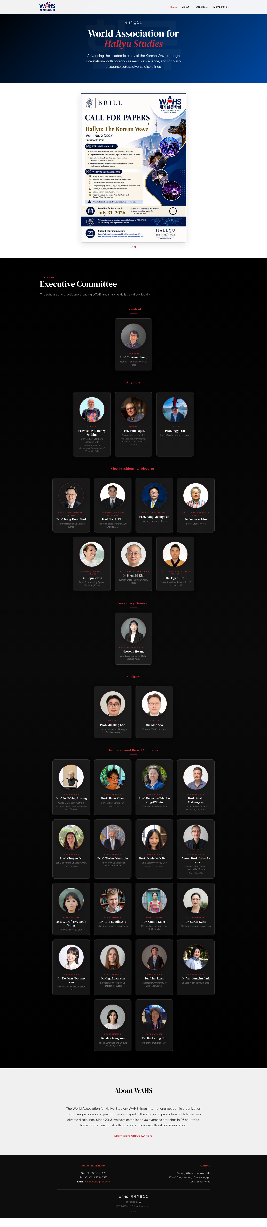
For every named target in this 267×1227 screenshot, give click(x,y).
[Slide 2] (135, 256)
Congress (202, 6)
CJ (140, 1210)
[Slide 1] (132, 256)
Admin (133, 1220)
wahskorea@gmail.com (97, 1190)
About (186, 6)
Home (173, 7)
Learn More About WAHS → (133, 1144)
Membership (221, 6)
